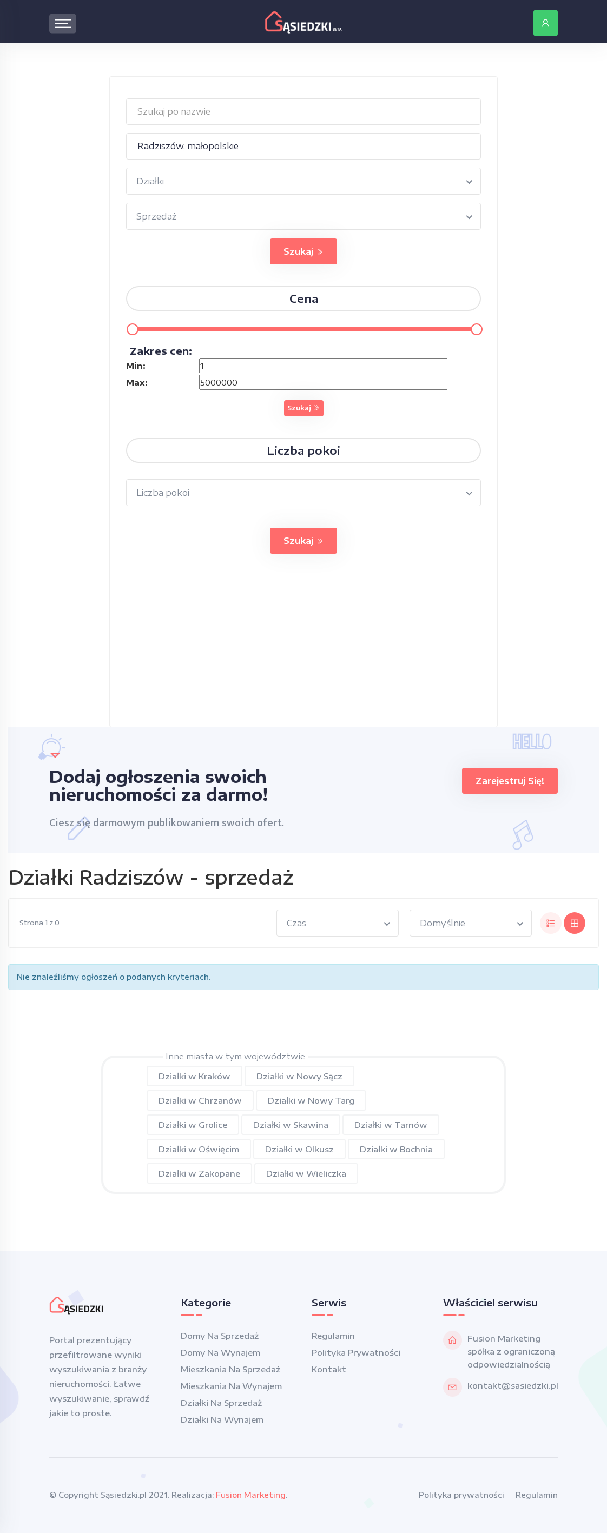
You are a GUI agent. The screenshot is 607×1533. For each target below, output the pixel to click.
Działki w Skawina (290, 1125)
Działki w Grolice (193, 1125)
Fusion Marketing (251, 1494)
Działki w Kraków (194, 1076)
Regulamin (333, 1335)
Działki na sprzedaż (221, 1403)
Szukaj (303, 251)
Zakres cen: (161, 350)
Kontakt (329, 1369)
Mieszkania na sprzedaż (230, 1369)
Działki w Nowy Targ (311, 1100)
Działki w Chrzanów (200, 1100)
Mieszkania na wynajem (231, 1386)
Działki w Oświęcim (199, 1149)
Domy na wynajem (220, 1352)
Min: (136, 365)
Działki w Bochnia (396, 1149)
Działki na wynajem (222, 1419)
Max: (137, 382)
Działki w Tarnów (390, 1125)
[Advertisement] (303, 651)
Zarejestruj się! (510, 780)
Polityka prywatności (356, 1352)
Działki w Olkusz (299, 1149)
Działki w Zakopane (199, 1173)
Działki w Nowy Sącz (299, 1076)
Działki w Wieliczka (306, 1173)
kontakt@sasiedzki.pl (512, 1385)
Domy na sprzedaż (220, 1335)
